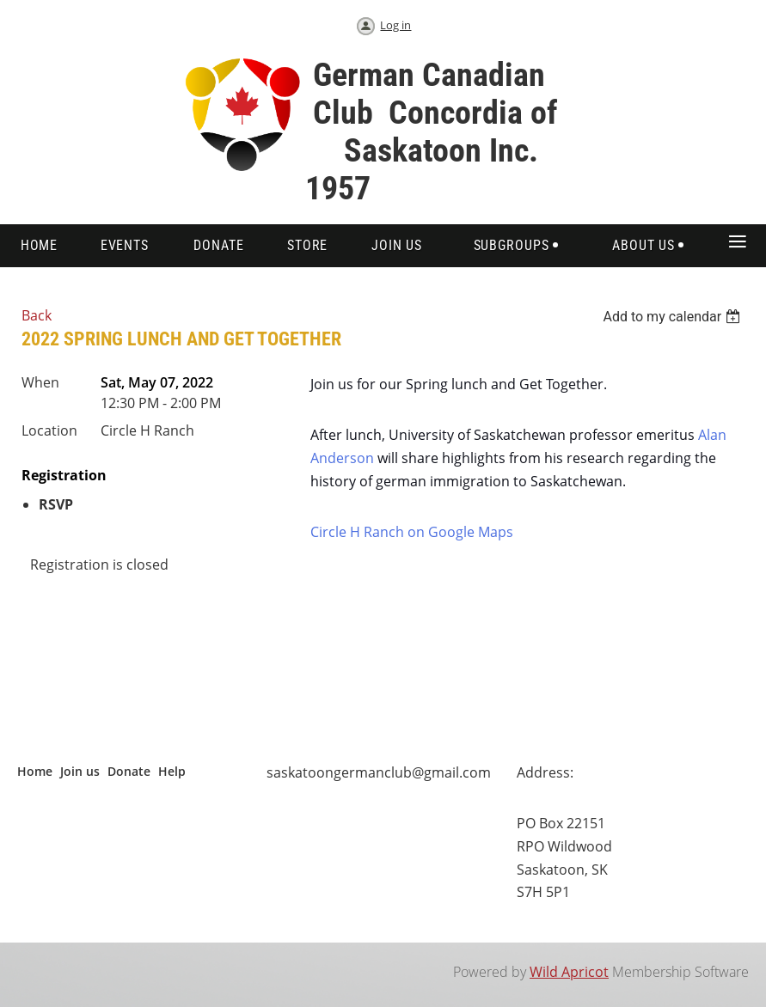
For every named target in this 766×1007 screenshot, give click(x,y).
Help (172, 771)
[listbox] (674, 316)
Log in (395, 25)
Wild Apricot (569, 971)
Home (34, 771)
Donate (128, 771)
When (40, 382)
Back (36, 315)
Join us (80, 771)
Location (49, 430)
